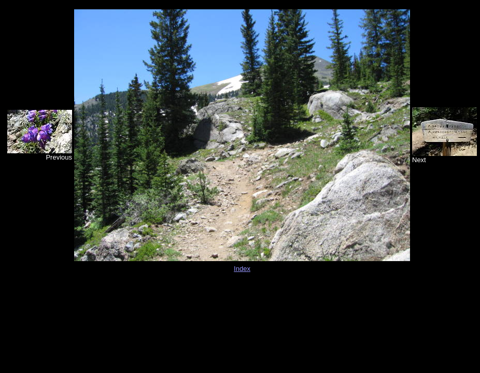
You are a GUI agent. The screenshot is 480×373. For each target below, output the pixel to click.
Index (242, 268)
